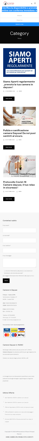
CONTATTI (30, 437)
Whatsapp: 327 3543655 (9, 317)
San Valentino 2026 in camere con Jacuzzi (16, 397)
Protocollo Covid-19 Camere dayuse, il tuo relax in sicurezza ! (19, 184)
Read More (9, 98)
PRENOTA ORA (19, 24)
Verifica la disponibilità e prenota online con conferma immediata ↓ (19, 9)
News (20, 91)
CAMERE (12, 437)
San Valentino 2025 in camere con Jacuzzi (16, 402)
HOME (7, 437)
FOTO (25, 437)
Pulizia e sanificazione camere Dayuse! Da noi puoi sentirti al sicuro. (19, 133)
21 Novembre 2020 (10, 91)
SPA (17, 437)
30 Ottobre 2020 (10, 139)
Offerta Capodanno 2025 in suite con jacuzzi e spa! (19, 407)
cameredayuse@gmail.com (14, 320)
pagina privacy (30, 276)
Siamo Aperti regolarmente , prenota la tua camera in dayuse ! (19, 84)
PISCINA (21, 437)
